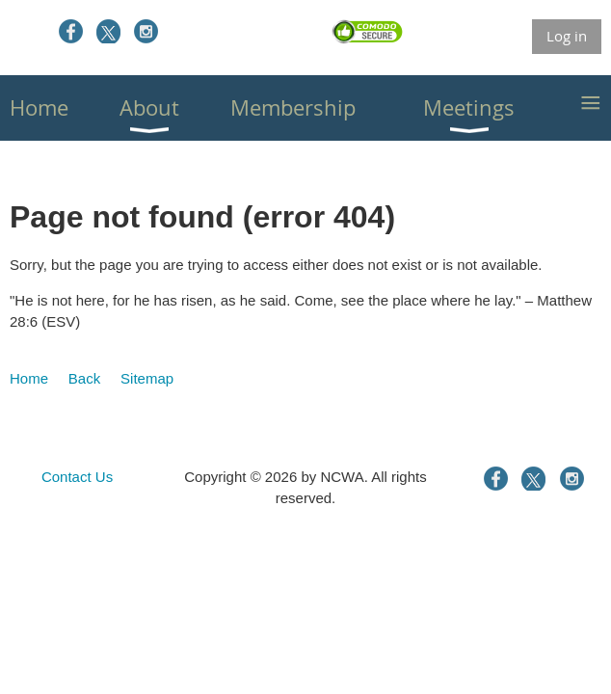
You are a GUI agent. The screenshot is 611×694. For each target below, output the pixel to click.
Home (29, 378)
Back (84, 378)
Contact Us (77, 476)
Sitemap (146, 378)
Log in (566, 35)
